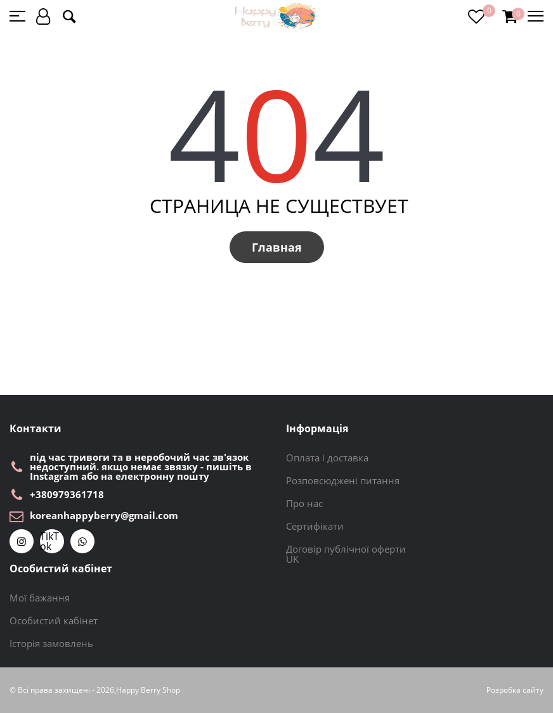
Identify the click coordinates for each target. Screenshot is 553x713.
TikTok (49, 541)
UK (292, 559)
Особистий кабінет (54, 620)
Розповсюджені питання (343, 480)
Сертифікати (315, 526)
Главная (277, 247)
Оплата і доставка (327, 457)
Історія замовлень (51, 643)
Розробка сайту (514, 690)
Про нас (304, 503)
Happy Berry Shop (148, 690)
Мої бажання (40, 597)
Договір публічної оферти (346, 549)
